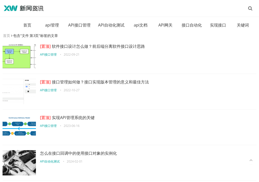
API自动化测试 (111, 25)
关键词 (243, 25)
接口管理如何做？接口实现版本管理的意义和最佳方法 (94, 82)
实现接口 (218, 25)
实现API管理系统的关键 (67, 117)
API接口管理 (79, 25)
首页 (27, 25)
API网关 (165, 25)
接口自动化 (192, 25)
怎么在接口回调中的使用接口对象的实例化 (78, 153)
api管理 (52, 25)
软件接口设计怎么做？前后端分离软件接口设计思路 (92, 46)
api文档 (141, 25)
